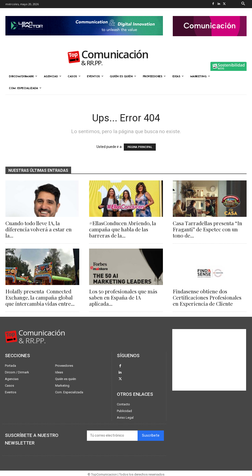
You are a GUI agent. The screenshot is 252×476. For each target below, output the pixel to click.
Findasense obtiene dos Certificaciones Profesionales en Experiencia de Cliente (207, 297)
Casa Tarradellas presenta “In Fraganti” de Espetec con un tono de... (207, 229)
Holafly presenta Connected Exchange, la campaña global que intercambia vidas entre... (40, 297)
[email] (112, 433)
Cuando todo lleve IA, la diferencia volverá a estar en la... (38, 229)
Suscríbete (150, 433)
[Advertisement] (209, 360)
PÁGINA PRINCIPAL (139, 147)
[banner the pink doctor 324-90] (210, 40)
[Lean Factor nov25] (84, 39)
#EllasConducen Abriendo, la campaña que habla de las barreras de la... (122, 229)
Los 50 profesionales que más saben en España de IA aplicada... (123, 297)
